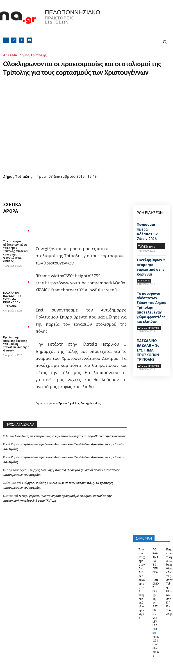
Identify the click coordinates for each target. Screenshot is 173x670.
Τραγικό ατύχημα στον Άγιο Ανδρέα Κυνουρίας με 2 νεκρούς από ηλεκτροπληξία (142, 583)
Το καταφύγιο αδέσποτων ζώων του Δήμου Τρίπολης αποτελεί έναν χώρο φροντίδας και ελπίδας (15, 251)
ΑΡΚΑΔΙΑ (10, 55)
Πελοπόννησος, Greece (130, 21)
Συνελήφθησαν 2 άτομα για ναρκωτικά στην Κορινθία (151, 267)
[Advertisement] (65, 545)
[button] (164, 42)
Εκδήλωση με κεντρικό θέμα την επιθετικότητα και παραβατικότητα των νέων (70, 436)
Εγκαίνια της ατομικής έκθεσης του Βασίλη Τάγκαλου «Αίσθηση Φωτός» (16, 344)
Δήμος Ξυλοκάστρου (146, 246)
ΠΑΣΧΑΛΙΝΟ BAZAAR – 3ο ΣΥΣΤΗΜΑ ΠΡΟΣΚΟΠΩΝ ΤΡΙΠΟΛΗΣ (12, 299)
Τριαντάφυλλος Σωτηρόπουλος (79, 403)
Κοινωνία (144, 280)
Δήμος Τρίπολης (33, 55)
